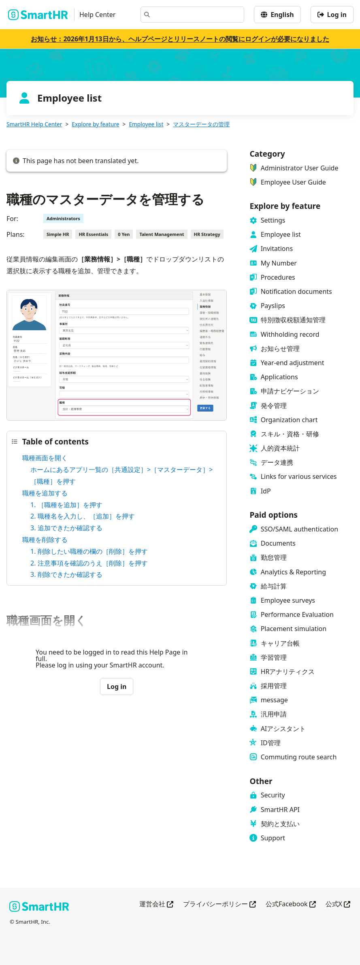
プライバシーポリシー (219, 904)
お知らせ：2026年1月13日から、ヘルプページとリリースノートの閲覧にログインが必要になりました (180, 39)
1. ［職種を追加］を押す (66, 504)
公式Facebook (291, 904)
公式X (338, 904)
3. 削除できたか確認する (66, 574)
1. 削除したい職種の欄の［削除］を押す (89, 551)
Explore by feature (95, 124)
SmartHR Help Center (34, 124)
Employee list (146, 124)
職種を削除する (45, 539)
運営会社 (156, 904)
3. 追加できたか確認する (66, 527)
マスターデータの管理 (201, 124)
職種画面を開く (45, 457)
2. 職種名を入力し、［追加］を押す (82, 516)
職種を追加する (45, 493)
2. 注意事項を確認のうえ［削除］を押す (89, 563)
